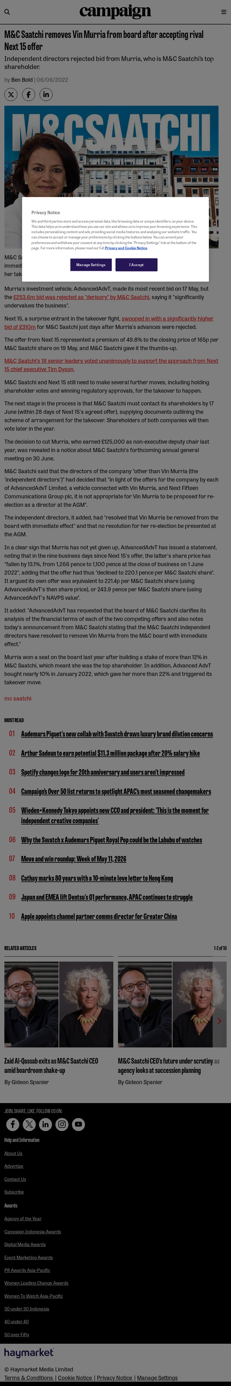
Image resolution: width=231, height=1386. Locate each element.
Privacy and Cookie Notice (126, 247)
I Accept (136, 264)
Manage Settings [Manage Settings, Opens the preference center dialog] (91, 264)
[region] (115, 239)
